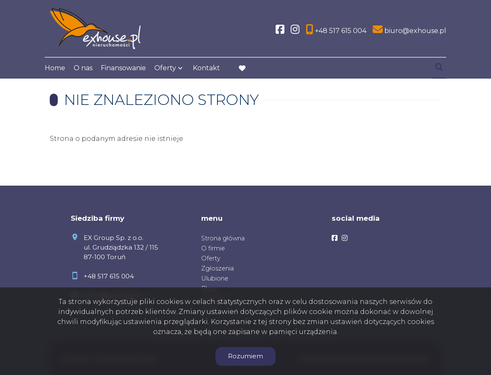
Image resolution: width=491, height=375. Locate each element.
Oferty (165, 68)
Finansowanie (123, 68)
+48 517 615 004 (109, 276)
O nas (83, 68)
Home (55, 68)
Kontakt (206, 68)
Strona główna (223, 238)
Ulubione (214, 278)
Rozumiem (245, 356)
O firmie (213, 248)
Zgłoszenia (217, 268)
